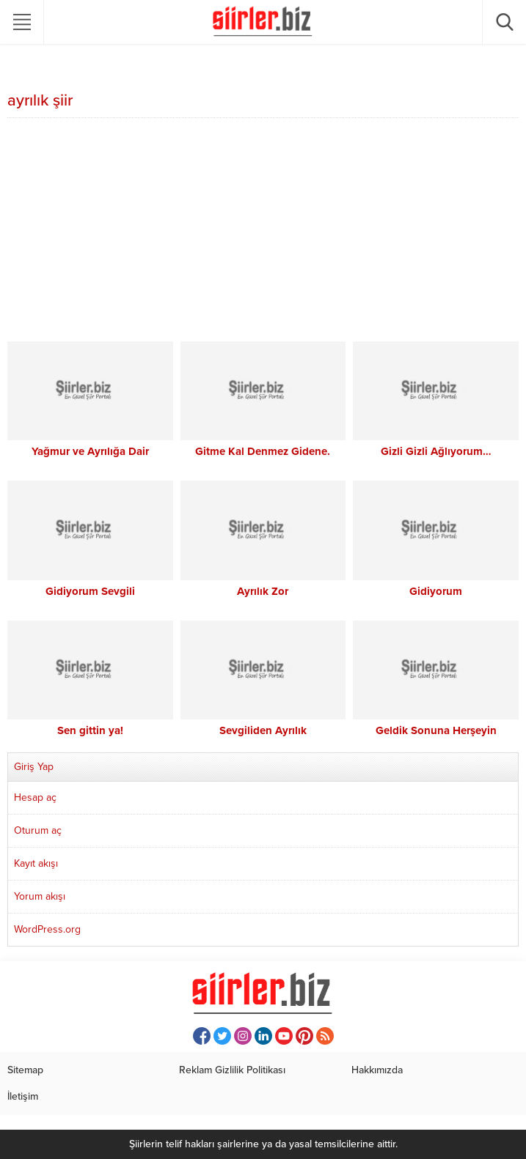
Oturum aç (38, 830)
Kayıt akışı (36, 863)
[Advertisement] (263, 231)
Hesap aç (35, 797)
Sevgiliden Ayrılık (263, 730)
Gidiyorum (435, 591)
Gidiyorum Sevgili (90, 591)
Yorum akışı (39, 896)
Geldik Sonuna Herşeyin (436, 730)
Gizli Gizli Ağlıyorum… (436, 451)
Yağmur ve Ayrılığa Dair (90, 451)
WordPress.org (47, 929)
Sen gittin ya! (90, 730)
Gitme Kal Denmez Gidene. (262, 451)
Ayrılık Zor (262, 591)
